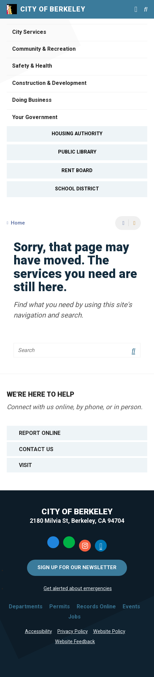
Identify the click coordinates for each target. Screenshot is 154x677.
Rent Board (77, 170)
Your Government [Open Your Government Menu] (34, 117)
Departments (26, 606)
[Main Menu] (135, 9)
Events (131, 606)
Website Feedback (75, 642)
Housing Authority (77, 134)
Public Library (77, 152)
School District (77, 189)
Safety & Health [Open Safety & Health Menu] (32, 66)
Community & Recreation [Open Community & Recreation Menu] (44, 49)
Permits (59, 606)
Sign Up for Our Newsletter (77, 567)
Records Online (96, 606)
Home (18, 223)
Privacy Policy (72, 631)
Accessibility (38, 631)
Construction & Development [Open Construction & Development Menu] (49, 83)
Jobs (74, 616)
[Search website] (145, 9)
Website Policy (109, 631)
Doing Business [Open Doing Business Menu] (32, 100)
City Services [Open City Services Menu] (29, 32)
